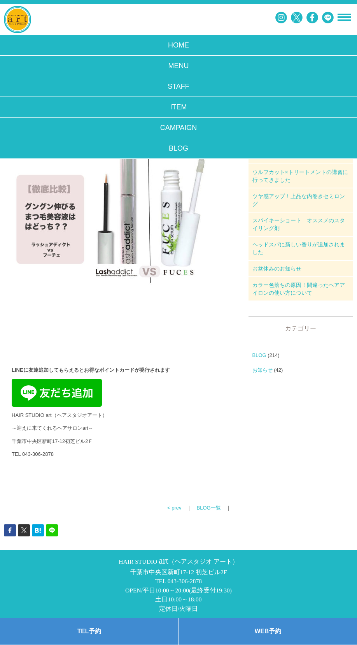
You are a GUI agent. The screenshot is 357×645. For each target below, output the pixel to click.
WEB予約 (268, 631)
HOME (178, 45)
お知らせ (262, 370)
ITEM (178, 107)
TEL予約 (89, 631)
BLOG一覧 (209, 508)
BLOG (178, 148)
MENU (178, 66)
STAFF (178, 86)
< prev (174, 508)
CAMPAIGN (178, 128)
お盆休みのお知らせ (276, 268)
